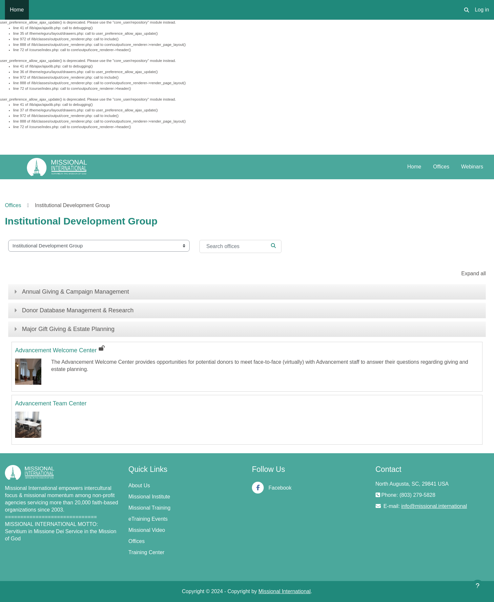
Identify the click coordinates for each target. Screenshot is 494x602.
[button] (466, 10)
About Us (139, 485)
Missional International (284, 591)
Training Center (147, 552)
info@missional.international (434, 506)
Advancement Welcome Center (56, 350)
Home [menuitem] (17, 9)
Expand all (473, 273)
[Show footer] (478, 586)
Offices (441, 166)
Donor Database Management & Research (78, 310)
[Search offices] (240, 246)
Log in (482, 9)
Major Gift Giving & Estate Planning (68, 329)
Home (414, 166)
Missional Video (147, 530)
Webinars (472, 166)
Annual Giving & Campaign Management (75, 291)
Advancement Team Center (51, 403)
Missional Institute (149, 496)
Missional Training (150, 508)
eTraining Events (148, 519)
